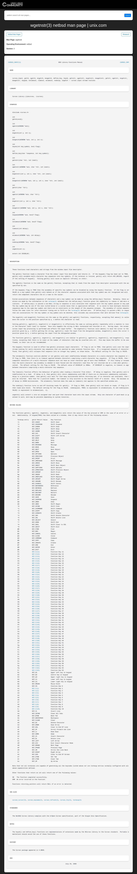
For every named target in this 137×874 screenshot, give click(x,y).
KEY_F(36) (36, 609)
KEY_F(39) (36, 615)
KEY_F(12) (36, 554)
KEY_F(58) (36, 659)
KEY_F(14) (36, 559)
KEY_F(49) (36, 638)
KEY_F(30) (36, 595)
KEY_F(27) (36, 588)
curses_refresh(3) (51, 800)
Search (127, 15)
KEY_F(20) (36, 572)
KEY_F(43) (36, 625)
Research (126, 34)
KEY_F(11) (36, 552)
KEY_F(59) (36, 661)
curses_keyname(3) (35, 800)
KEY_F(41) (36, 620)
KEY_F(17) (36, 565)
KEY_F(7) (35, 702)
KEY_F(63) (36, 670)
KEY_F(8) (35, 704)
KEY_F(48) (36, 636)
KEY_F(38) (36, 613)
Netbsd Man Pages (14, 34)
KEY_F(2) (35, 691)
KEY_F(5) (35, 697)
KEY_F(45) (36, 629)
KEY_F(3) (35, 693)
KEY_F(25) (36, 584)
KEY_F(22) (36, 577)
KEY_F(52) (36, 645)
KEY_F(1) (35, 688)
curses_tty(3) (65, 800)
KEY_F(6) (35, 700)
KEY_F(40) (36, 618)
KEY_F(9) (35, 707)
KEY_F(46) (36, 631)
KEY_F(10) (36, 709)
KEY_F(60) (36, 663)
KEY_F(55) (36, 652)
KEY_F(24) (36, 581)
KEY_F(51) (36, 643)
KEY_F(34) (36, 604)
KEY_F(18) (36, 568)
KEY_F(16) (36, 563)
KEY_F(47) (36, 634)
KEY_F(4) (35, 695)
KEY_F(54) (36, 650)
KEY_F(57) (36, 656)
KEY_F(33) (36, 602)
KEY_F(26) (36, 586)
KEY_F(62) (36, 668)
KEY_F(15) (36, 561)
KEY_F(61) (36, 666)
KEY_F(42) (36, 622)
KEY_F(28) (36, 590)
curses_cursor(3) (19, 800)
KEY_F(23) (36, 579)
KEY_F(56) (36, 654)
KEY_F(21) (36, 574)
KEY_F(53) (36, 647)
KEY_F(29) (36, 593)
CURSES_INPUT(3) (14, 62)
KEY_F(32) (36, 599)
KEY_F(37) (36, 611)
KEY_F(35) (36, 606)
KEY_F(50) (36, 640)
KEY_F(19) (36, 570)
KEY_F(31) (36, 597)
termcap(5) (52, 301)
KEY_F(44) (36, 627)
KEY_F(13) (36, 556)
